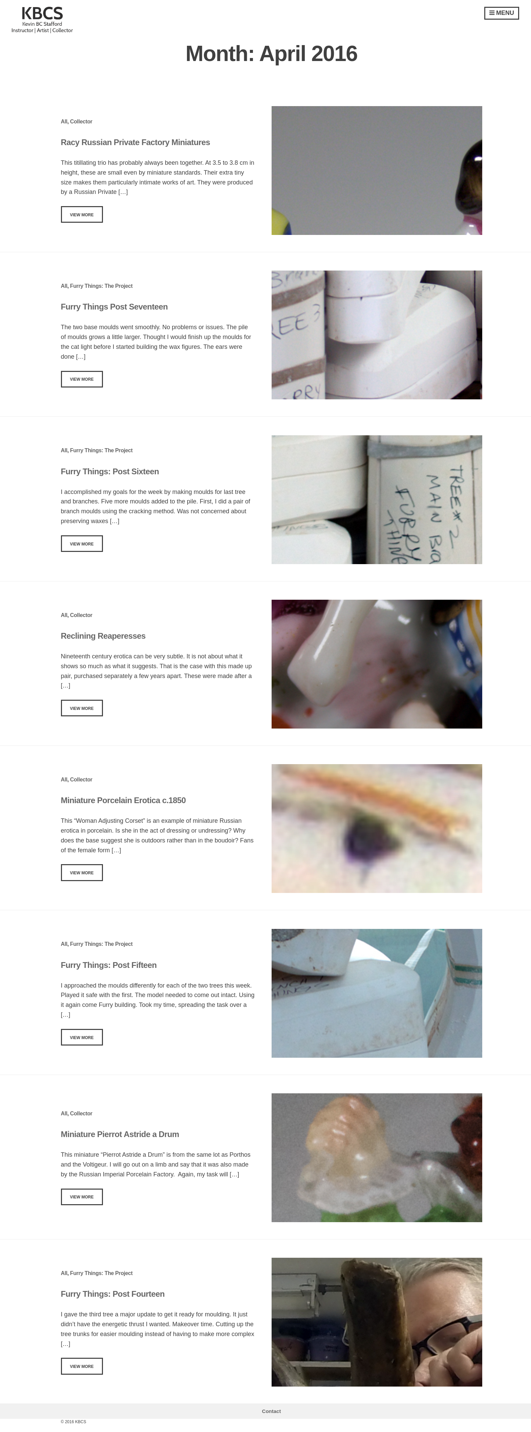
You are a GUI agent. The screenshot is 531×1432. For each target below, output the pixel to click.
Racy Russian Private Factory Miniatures (135, 142)
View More (82, 215)
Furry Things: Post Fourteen (113, 1293)
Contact (271, 1411)
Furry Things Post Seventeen (114, 306)
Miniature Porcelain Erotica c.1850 (123, 800)
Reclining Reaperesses (103, 635)
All (64, 121)
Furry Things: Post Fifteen (109, 965)
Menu (501, 12)
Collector (81, 121)
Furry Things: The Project (101, 286)
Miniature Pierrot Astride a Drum (120, 1134)
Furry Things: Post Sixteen (110, 471)
